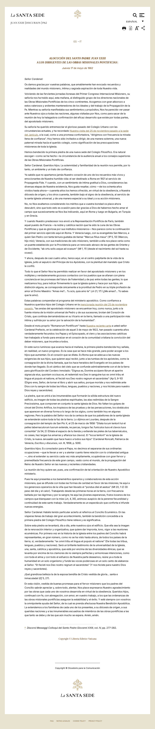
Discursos (33, 22)
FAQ (51, 721)
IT (80, 41)
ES (75, 41)
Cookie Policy (79, 721)
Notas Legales (63, 721)
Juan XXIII (18, 22)
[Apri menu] (141, 15)
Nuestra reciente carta (98, 325)
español (133, 22)
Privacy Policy (95, 721)
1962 (44, 22)
